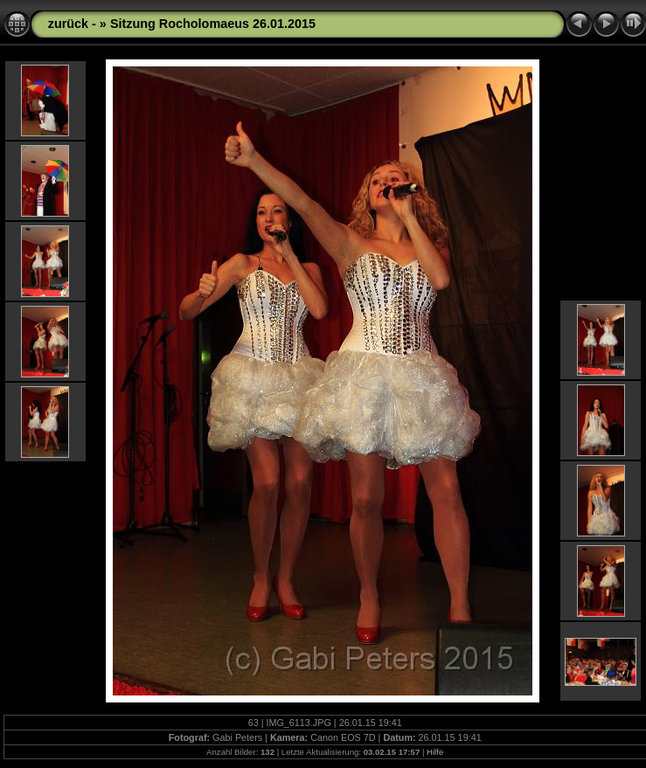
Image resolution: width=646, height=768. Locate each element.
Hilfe (435, 752)
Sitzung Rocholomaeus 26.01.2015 (213, 24)
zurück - (74, 24)
